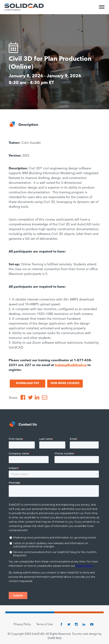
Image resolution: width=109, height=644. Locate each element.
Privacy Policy (22, 624)
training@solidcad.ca (71, 365)
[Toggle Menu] (102, 8)
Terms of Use (44, 624)
